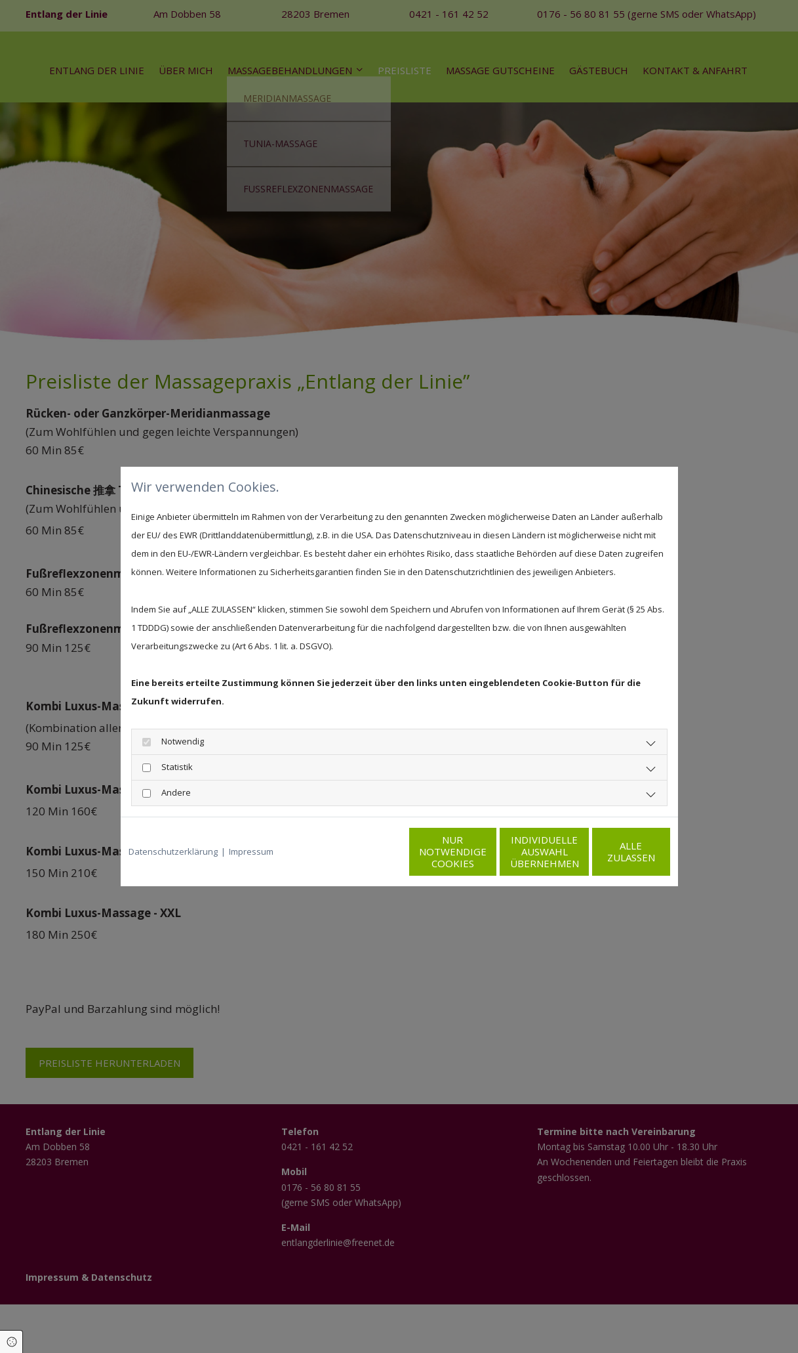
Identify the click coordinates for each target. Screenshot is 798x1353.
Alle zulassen (609, 851)
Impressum (251, 851)
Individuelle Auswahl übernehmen (484, 851)
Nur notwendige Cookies (360, 851)
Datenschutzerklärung (173, 851)
